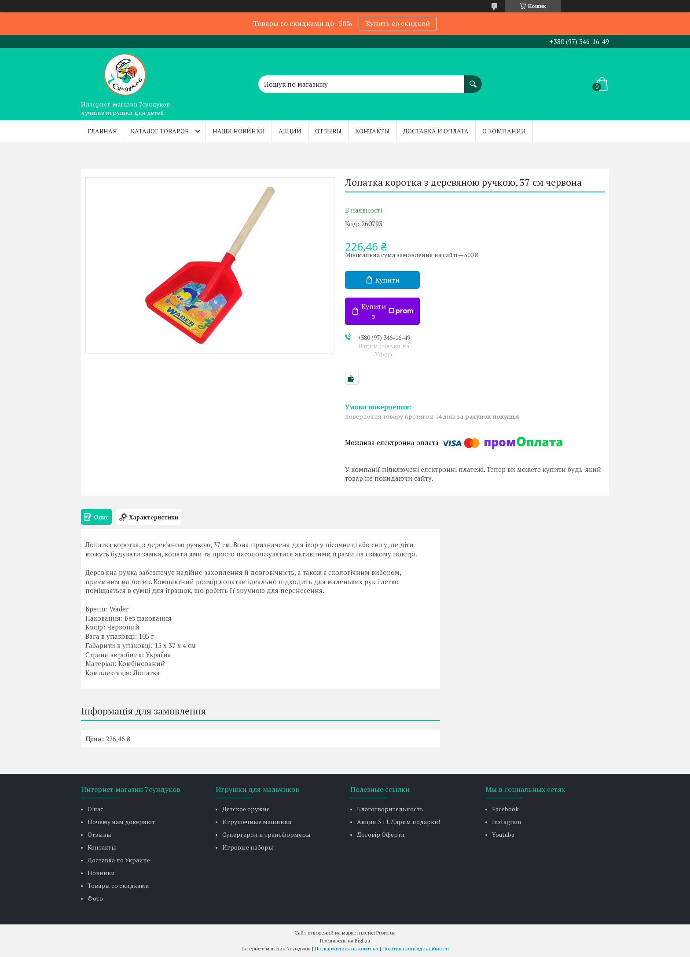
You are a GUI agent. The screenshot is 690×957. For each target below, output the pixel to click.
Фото (95, 898)
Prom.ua (386, 932)
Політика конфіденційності (415, 948)
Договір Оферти (381, 834)
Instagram (506, 821)
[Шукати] (473, 79)
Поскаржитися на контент (346, 948)
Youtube (503, 834)
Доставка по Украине (119, 860)
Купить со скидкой (398, 23)
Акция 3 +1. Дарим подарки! (398, 821)
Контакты (372, 131)
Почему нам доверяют (121, 821)
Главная (102, 131)
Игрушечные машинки (257, 821)
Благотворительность (390, 809)
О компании (504, 131)
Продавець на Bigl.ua (345, 940)
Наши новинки (239, 131)
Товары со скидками (118, 885)
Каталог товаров (160, 131)
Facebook (505, 809)
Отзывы (328, 131)
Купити (387, 280)
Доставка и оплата (436, 131)
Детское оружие (246, 809)
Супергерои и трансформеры (266, 834)
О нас (95, 809)
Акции (290, 131)
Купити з (387, 311)
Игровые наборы (247, 847)
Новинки (101, 873)
